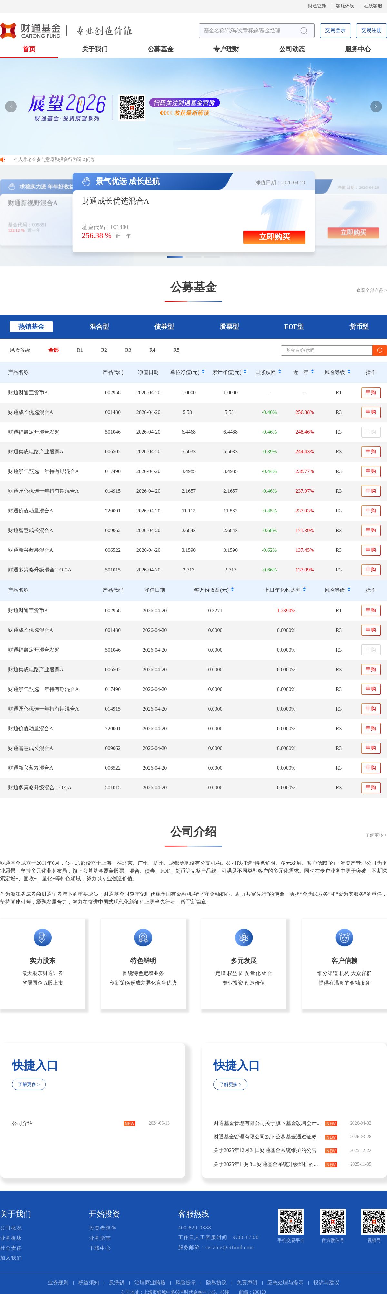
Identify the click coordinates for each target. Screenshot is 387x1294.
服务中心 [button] (358, 49)
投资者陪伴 (102, 1228)
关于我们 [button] (95, 49)
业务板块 (11, 1238)
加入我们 (11, 1258)
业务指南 (100, 1238)
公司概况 (11, 1228)
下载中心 (100, 1248)
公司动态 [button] (292, 49)
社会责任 (11, 1248)
